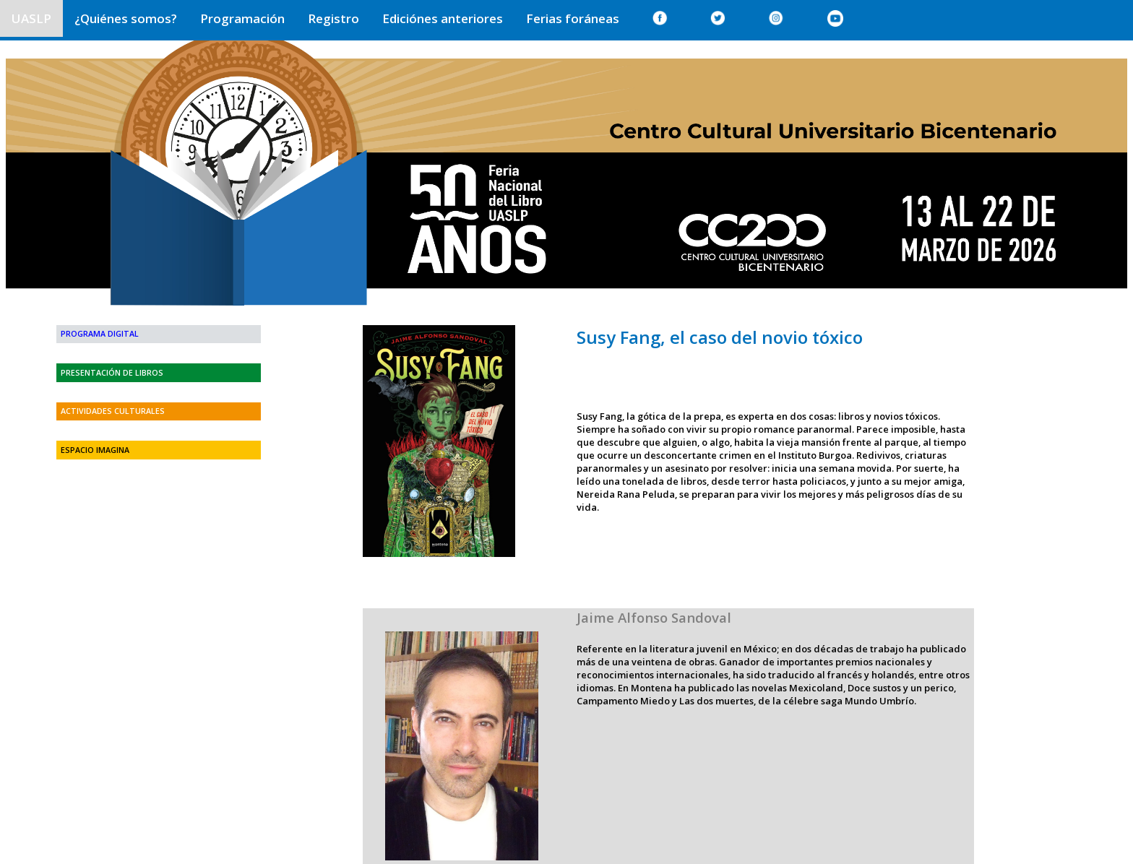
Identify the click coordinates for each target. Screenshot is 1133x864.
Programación (242, 18)
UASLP (31, 18)
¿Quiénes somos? (125, 18)
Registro (333, 18)
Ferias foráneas (572, 18)
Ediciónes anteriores (442, 18)
